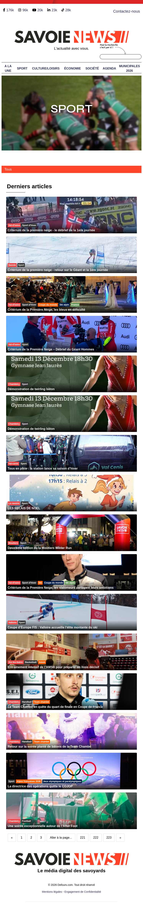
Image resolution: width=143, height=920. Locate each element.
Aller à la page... (61, 837)
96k (25, 10)
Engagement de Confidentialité (83, 891)
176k (10, 10)
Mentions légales (52, 891)
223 (109, 837)
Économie (72, 68)
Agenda (109, 68)
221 (82, 837)
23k (54, 10)
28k (68, 10)
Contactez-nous (126, 11)
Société (92, 68)
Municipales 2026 (129, 68)
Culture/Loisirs (46, 68)
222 (95, 837)
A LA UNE (8, 68)
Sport (22, 68)
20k (40, 10)
